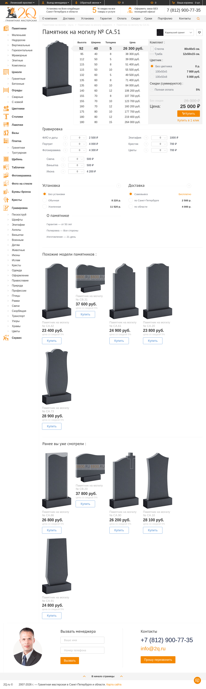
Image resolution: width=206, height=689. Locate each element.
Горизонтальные (22, 50)
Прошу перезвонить (158, 659)
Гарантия (106, 18)
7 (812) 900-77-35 (184, 10)
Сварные (17, 97)
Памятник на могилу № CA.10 (156, 513)
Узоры (16, 321)
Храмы (16, 326)
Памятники (15, 28)
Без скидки (156, 100)
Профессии (19, 290)
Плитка (12, 141)
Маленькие (19, 35)
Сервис (12, 337)
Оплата (121, 18)
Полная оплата (164, 89)
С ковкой (17, 102)
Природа (17, 285)
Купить (188, 113)
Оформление (20, 275)
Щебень (12, 159)
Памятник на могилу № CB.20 (89, 487)
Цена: (155, 106)
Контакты (185, 18)
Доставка (69, 18)
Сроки (148, 18)
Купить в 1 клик (188, 120)
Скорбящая (19, 311)
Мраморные (19, 55)
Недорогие (18, 40)
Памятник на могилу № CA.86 (55, 513)
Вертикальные (21, 45)
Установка (87, 18)
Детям (16, 245)
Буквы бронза (17, 191)
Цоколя (12, 72)
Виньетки (17, 234)
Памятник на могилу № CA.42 (55, 324)
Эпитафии (18, 224)
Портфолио (165, 18)
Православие (20, 280)
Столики (13, 116)
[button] (198, 18)
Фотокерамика (17, 175)
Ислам (16, 260)
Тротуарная (19, 152)
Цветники (13, 108)
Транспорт (18, 316)
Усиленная (54, 206)
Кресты (12, 199)
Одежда (17, 270)
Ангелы (16, 229)
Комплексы (19, 65)
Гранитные (18, 78)
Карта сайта (113, 684)
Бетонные (18, 83)
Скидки (135, 18)
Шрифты (17, 219)
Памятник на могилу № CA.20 (156, 324)
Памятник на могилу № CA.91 (55, 599)
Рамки (16, 300)
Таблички (13, 167)
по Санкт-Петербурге (146, 200)
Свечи (16, 305)
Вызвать (70, 660)
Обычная (53, 200)
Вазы (11, 132)
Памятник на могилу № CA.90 (122, 513)
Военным (17, 240)
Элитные (17, 60)
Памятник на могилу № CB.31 (89, 297)
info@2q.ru (153, 648)
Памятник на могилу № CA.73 (55, 409)
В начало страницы (103, 676)
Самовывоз (141, 194)
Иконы (16, 255)
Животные (18, 250)
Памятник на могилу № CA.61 (122, 324)
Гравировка (15, 207)
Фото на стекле (17, 183)
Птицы (16, 295)
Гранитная (18, 147)
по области (140, 206)
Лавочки (13, 124)
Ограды (12, 90)
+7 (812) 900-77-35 (163, 640)
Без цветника (164, 66)
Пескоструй (19, 214)
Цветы (16, 331)
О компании (49, 18)
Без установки (56, 194)
